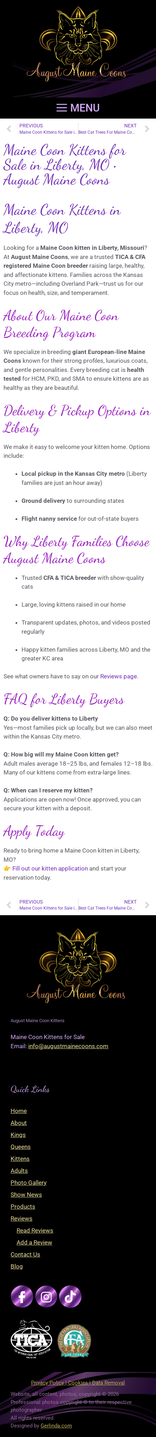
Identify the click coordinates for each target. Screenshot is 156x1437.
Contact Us (25, 1254)
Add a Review (34, 1242)
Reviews (21, 1218)
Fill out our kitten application (50, 868)
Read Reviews (35, 1230)
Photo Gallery (29, 1182)
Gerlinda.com (56, 1426)
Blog (17, 1266)
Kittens (20, 1158)
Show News (26, 1194)
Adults (19, 1170)
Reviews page (118, 676)
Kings (18, 1134)
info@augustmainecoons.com (68, 1046)
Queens (21, 1146)
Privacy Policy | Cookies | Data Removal (78, 1383)
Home (19, 1110)
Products (23, 1206)
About (19, 1122)
